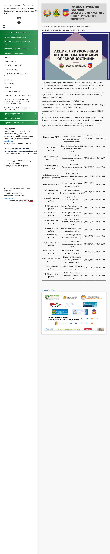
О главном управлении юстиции (16, 32)
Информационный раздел (14, 53)
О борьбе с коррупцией (13, 65)
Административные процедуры (16, 48)
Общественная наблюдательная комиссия (16, 74)
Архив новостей (10, 61)
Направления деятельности (15, 37)
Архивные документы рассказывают (18, 95)
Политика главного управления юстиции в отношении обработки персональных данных (16, 101)
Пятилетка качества (12, 118)
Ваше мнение (9, 83)
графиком (9, 141)
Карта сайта (8, 198)
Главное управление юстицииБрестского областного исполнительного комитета (87, 12)
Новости (7, 57)
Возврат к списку (48, 290)
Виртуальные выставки (12, 91)
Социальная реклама (12, 69)
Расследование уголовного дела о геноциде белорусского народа (17, 108)
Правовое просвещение (13, 114)
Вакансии (7, 87)
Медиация (8, 79)
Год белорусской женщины (14, 123)
